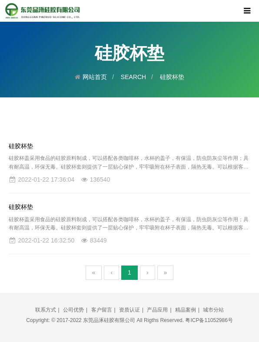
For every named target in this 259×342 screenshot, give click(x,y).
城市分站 (213, 310)
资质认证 (129, 310)
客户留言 (101, 310)
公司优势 (73, 310)
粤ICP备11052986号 (208, 320)
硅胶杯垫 (172, 76)
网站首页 (95, 77)
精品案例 (185, 310)
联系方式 (45, 310)
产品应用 (157, 310)
